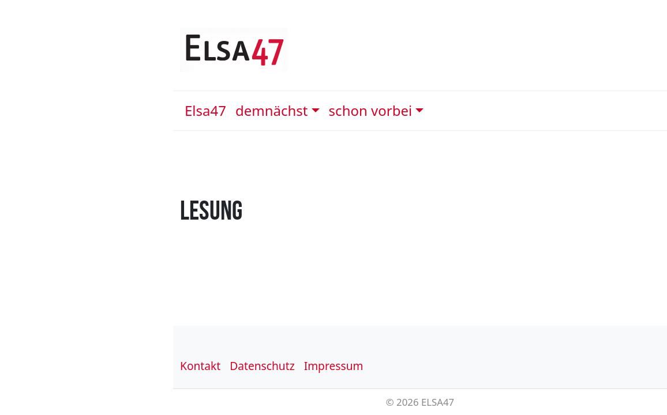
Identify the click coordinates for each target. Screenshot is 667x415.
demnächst (271, 110)
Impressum (334, 365)
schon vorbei (371, 110)
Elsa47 (205, 110)
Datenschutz (262, 365)
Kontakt (200, 365)
